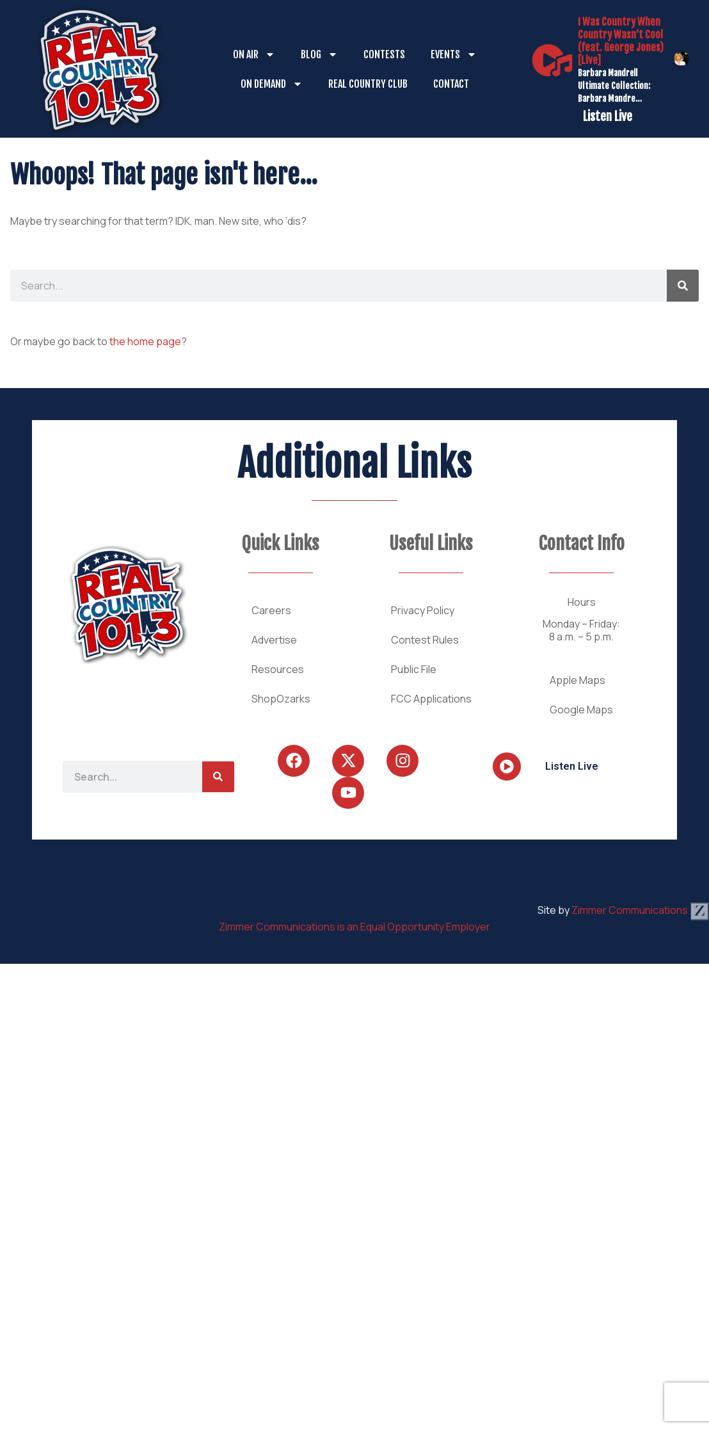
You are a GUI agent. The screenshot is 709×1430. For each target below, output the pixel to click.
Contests (384, 54)
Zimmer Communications (640, 910)
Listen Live (607, 116)
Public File (413, 669)
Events (454, 54)
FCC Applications (431, 699)
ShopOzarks (280, 699)
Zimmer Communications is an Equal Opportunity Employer (354, 927)
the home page (145, 341)
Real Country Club (368, 83)
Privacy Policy (422, 610)
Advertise (274, 640)
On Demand (272, 83)
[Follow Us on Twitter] (348, 761)
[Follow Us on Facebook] (294, 761)
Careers (271, 610)
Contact (451, 83)
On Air (254, 54)
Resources (277, 669)
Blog (319, 54)
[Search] (683, 286)
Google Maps (581, 710)
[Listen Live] (552, 60)
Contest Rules (425, 640)
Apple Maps (577, 680)
